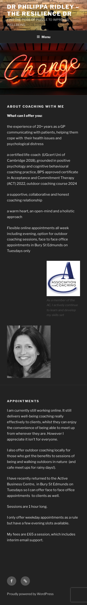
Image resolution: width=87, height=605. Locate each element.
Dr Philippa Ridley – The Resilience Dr (43, 10)
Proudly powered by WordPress (30, 594)
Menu (43, 37)
